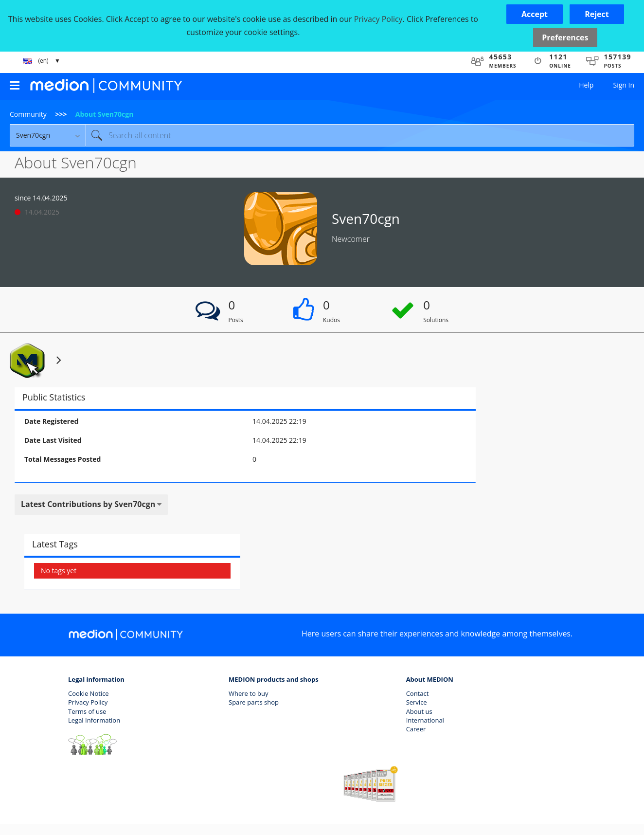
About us (419, 711)
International (425, 720)
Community (28, 114)
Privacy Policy (87, 702)
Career (416, 729)
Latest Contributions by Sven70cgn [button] (88, 504)
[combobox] (360, 135)
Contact (417, 693)
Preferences (565, 37)
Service (416, 702)
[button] (534, 14)
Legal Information (94, 720)
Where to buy (248, 693)
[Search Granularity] (48, 135)
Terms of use (87, 711)
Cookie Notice (88, 693)
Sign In (623, 85)
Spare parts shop (254, 702)
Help (586, 85)
